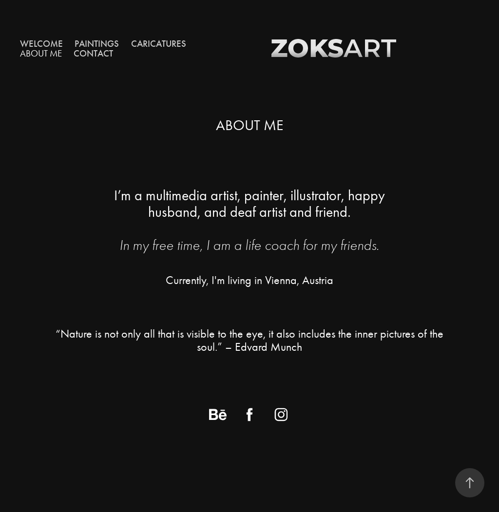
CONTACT (93, 53)
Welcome (41, 43)
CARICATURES (158, 43)
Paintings (97, 43)
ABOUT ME (41, 53)
